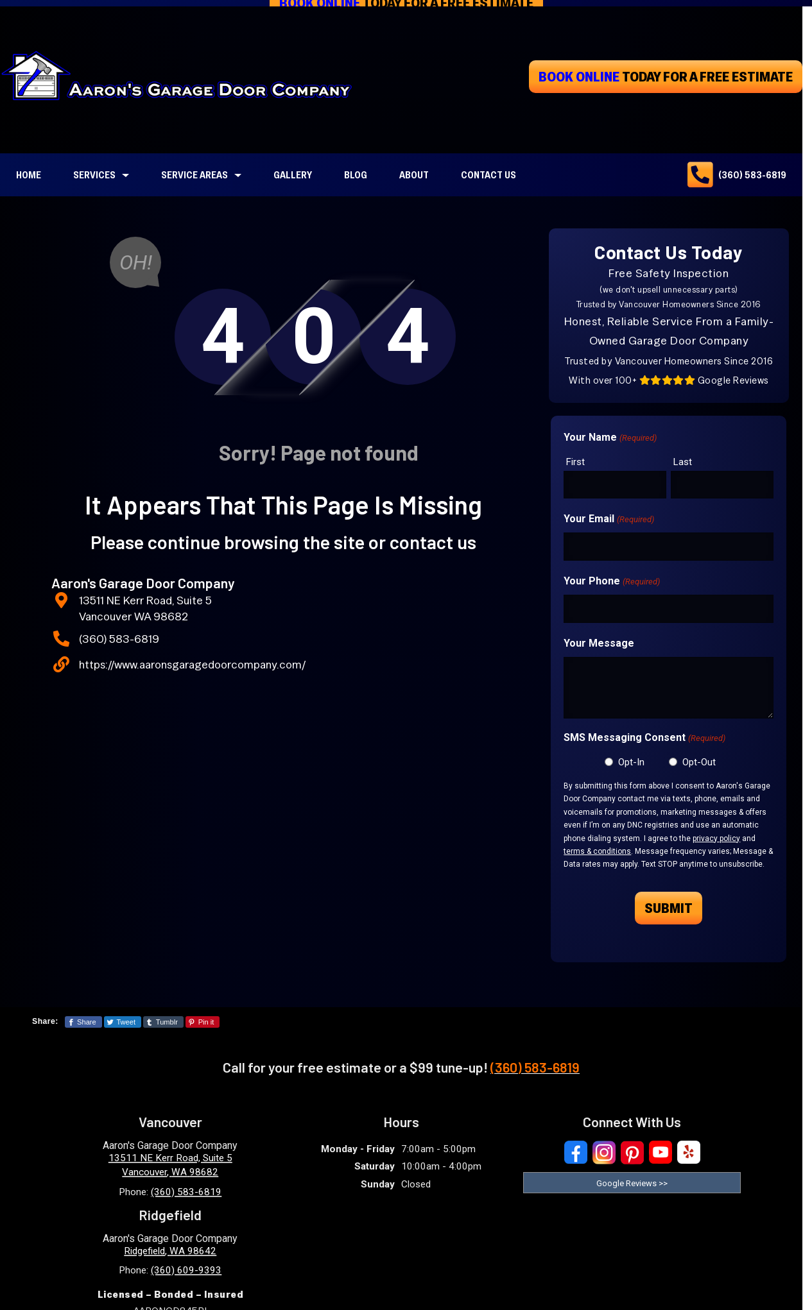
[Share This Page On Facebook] (83, 1022)
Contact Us (488, 175)
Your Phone (611, 582)
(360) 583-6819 (752, 175)
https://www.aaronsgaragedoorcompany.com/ (192, 664)
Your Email (608, 520)
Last (682, 462)
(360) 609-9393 (186, 1270)
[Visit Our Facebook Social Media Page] (575, 1152)
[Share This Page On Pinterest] (203, 1022)
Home (28, 175)
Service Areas (194, 175)
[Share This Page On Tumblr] (163, 1022)
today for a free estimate (666, 76)
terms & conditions (597, 851)
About (414, 175)
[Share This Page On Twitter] (122, 1022)
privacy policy (716, 838)
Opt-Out (699, 762)
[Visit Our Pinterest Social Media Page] (632, 1152)
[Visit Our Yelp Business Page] (688, 1152)
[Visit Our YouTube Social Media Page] (660, 1152)
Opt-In (631, 762)
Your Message (599, 643)
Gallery (292, 175)
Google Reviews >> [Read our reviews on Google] (632, 1183)
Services (94, 175)
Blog (355, 175)
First (575, 462)
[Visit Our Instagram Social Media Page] (604, 1152)
